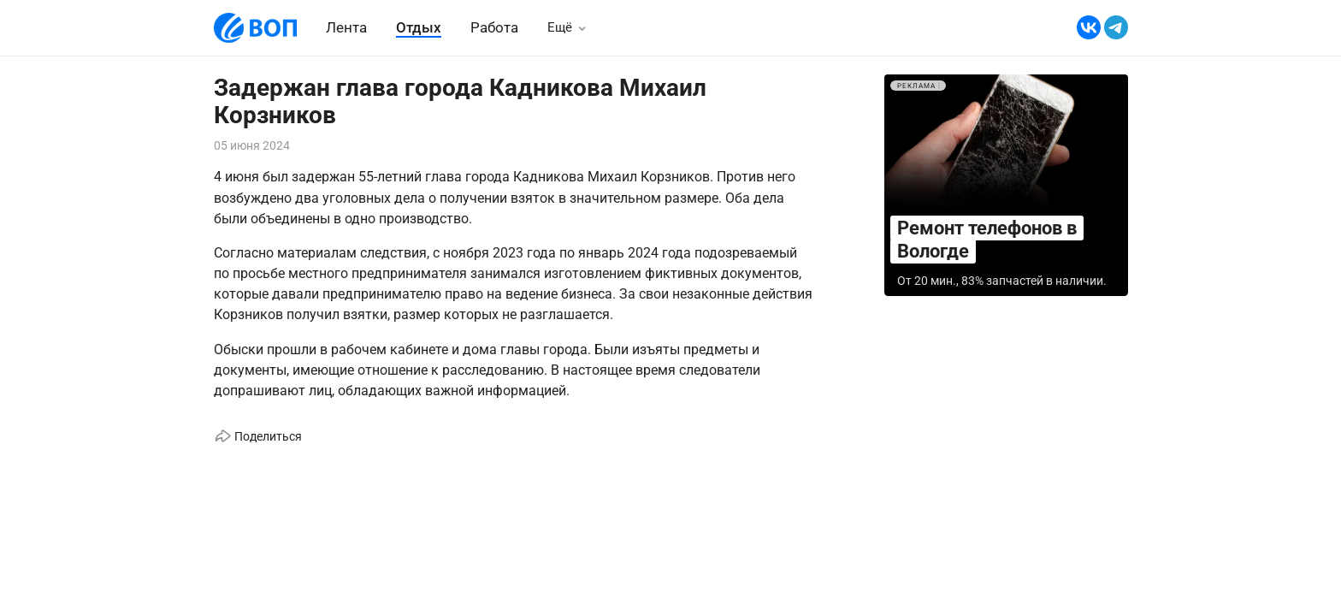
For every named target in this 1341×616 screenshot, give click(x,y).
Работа (494, 27)
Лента (346, 27)
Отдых (418, 27)
